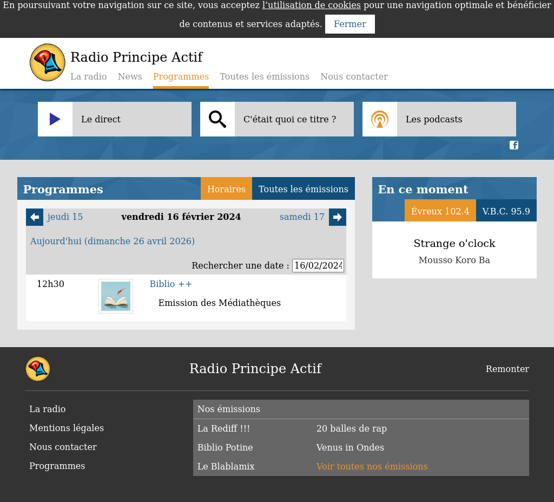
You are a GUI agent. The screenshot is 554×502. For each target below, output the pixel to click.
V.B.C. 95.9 (506, 211)
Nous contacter (354, 76)
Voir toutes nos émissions (372, 466)
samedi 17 (313, 217)
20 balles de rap (351, 428)
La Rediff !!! (223, 428)
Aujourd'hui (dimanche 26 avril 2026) (112, 241)
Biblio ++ (170, 284)
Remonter (507, 369)
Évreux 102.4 (440, 211)
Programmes (57, 466)
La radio (88, 76)
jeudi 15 (54, 217)
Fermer (350, 24)
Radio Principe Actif (136, 57)
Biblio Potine (225, 447)
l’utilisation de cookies (311, 5)
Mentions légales (66, 428)
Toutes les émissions (264, 76)
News (129, 76)
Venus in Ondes (350, 447)
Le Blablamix (226, 466)
